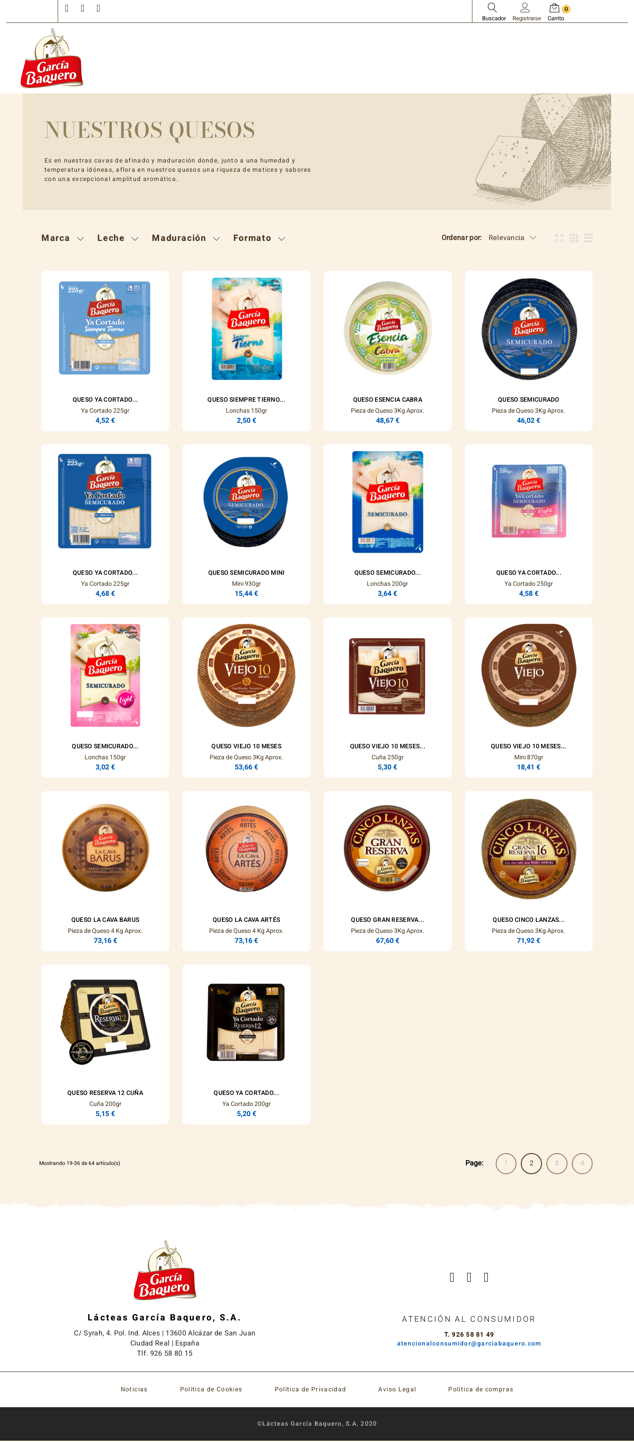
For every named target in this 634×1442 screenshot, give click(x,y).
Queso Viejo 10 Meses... (387, 746)
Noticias (134, 1390)
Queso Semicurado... (387, 572)
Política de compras (480, 1390)
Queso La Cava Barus (105, 919)
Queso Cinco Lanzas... (528, 919)
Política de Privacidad (310, 1390)
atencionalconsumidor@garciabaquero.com (469, 1344)
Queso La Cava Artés (246, 919)
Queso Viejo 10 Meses (246, 746)
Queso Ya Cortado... (105, 399)
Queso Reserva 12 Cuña (105, 1093)
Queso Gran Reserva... (387, 919)
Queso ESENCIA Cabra (387, 399)
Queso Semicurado (528, 399)
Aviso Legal (397, 1390)
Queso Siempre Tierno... (246, 399)
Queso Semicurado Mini (246, 572)
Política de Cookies (211, 1390)
